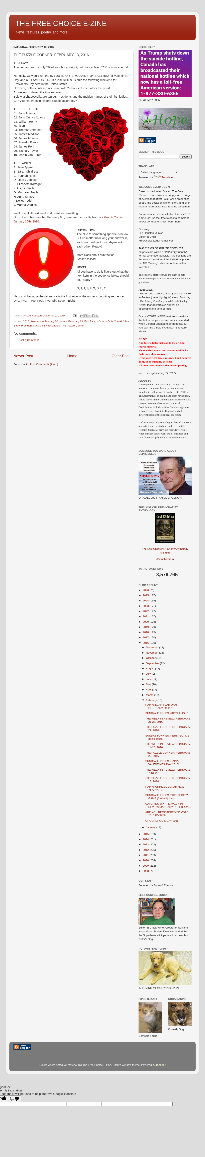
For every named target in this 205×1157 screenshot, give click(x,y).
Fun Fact (89, 321)
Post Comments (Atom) (44, 364)
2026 (146, 590)
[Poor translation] (14, 1098)
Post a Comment (29, 340)
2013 (146, 844)
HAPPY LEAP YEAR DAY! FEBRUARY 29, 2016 (161, 706)
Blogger (160, 1064)
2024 (146, 600)
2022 (146, 611)
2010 (146, 860)
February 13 (75, 321)
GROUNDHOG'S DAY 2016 (162, 820)
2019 (146, 627)
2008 (146, 870)
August (150, 668)
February (152, 700)
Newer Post (23, 356)
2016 (26, 321)
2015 (146, 834)
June (149, 679)
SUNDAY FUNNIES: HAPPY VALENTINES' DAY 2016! (162, 763)
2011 (146, 855)
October (151, 657)
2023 (146, 605)
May (149, 684)
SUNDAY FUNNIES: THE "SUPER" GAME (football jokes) (166, 797)
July (149, 673)
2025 (146, 595)
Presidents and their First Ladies (40, 325)
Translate (163, 177)
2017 (146, 637)
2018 (146, 632)
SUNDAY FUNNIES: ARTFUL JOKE (167, 713)
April (149, 689)
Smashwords (165, 559)
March (150, 694)
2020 (146, 621)
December (152, 647)
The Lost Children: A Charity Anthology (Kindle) (165, 547)
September (153, 663)
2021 (146, 616)
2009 (146, 865)
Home (72, 356)
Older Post (121, 356)
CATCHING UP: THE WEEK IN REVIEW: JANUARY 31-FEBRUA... (168, 805)
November (152, 652)
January (151, 827)
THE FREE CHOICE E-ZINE (61, 23)
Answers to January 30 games (48, 321)
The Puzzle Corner (72, 325)
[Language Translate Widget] (158, 172)
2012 (146, 849)
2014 (146, 839)
